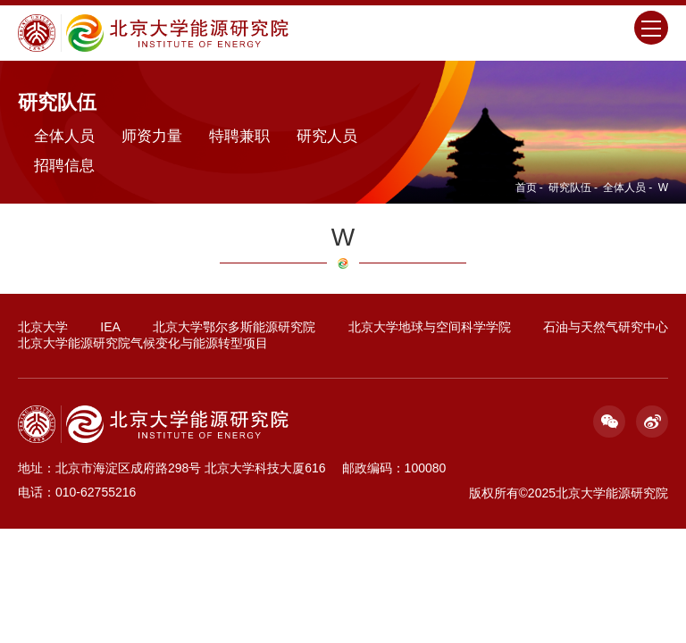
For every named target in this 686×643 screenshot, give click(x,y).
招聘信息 (64, 165)
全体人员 (624, 187)
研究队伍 (569, 187)
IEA (110, 327)
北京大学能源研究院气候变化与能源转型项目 (143, 343)
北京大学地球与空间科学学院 (429, 327)
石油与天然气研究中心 (605, 327)
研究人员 (327, 136)
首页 (526, 187)
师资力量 (151, 136)
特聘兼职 (239, 136)
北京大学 (43, 327)
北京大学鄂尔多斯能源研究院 (234, 327)
